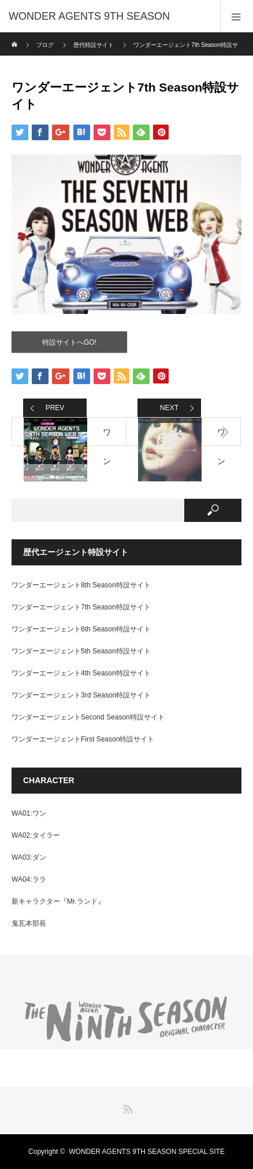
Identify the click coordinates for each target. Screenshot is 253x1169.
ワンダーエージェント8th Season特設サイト (81, 585)
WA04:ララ (29, 879)
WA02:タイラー (36, 835)
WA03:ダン (29, 857)
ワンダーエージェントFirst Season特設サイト (83, 739)
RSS (126, 1107)
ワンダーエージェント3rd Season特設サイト (81, 695)
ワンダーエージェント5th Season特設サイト (81, 651)
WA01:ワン (29, 813)
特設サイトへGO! (69, 342)
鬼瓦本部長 (29, 923)
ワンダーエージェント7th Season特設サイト (81, 607)
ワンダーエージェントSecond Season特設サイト (88, 717)
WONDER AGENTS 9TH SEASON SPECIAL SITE (147, 1152)
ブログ (45, 45)
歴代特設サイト (93, 45)
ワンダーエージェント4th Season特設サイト (81, 673)
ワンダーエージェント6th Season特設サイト (81, 629)
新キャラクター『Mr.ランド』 (58, 901)
